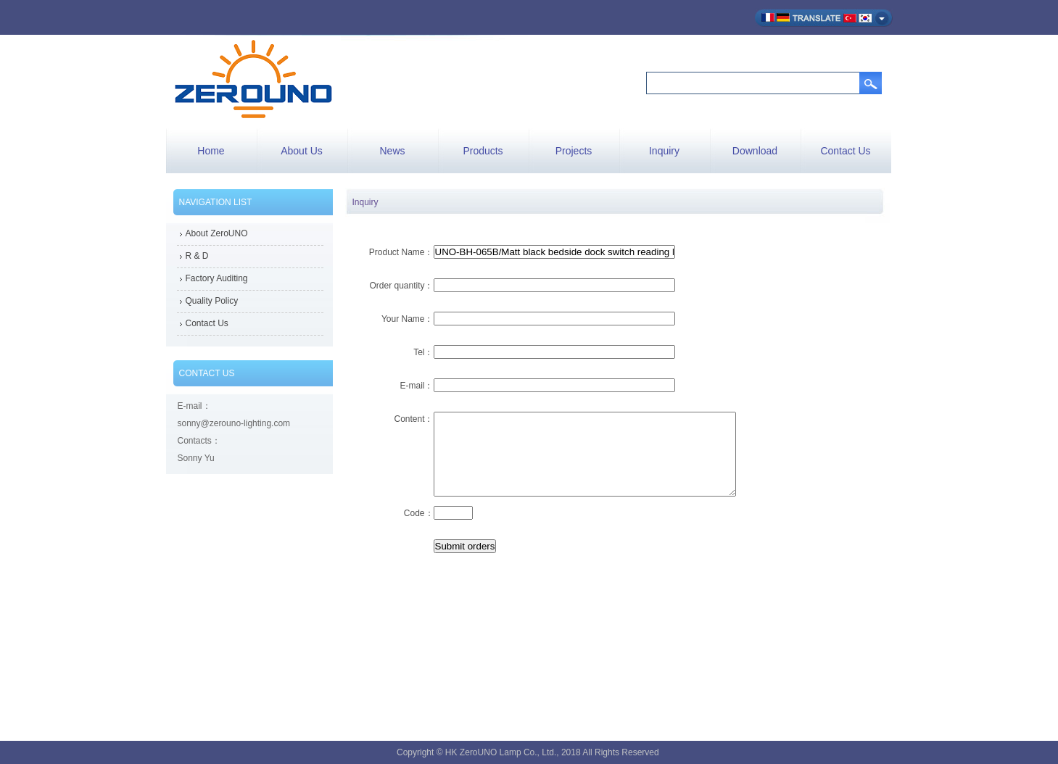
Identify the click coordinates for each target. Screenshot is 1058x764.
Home (210, 151)
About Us (302, 151)
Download (754, 151)
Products (483, 151)
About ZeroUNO (217, 233)
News (392, 151)
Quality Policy (212, 301)
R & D (197, 256)
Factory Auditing (217, 278)
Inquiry (664, 151)
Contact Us (845, 151)
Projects (573, 151)
